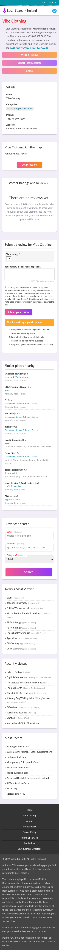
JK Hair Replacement (21, 712)
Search (29, 572)
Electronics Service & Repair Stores (21, 403)
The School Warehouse (26, 632)
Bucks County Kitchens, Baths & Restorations (29, 751)
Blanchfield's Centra (26, 693)
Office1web (23, 707)
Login (43, 2)
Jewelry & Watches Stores (17, 377)
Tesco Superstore (13, 470)
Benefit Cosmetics (13, 440)
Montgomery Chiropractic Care (22, 762)
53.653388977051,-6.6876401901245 (29, 47)
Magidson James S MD (18, 767)
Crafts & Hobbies (13, 486)
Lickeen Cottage (19, 672)
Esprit (17, 597)
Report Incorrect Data (29, 63)
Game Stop (10, 453)
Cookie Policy (29, 832)
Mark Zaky (12, 788)
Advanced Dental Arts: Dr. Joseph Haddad (28, 777)
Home (29, 809)
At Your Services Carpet (18, 783)
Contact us (29, 843)
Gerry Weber (21, 648)
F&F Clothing (21, 622)
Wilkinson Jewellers (14, 374)
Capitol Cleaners (29, 677)
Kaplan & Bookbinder (17, 772)
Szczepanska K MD (16, 793)
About (29, 821)
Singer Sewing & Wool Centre (19, 483)
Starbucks (18, 717)
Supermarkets (11, 473)
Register (52, 2)
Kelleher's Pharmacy (23, 602)
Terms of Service (29, 837)
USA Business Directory (29, 848)
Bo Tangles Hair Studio (18, 746)
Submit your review (18, 312)
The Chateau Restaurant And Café (30, 682)
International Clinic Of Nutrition (23, 723)
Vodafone (9, 413)
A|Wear (8, 496)
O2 (6, 400)
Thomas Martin (26, 687)
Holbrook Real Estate (17, 757)
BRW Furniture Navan (16, 387)
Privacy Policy (30, 826)
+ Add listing (29, 815)
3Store (8, 427)
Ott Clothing (21, 643)
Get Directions (29, 164)
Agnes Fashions (22, 638)
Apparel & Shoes (24, 108)
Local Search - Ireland (22, 10)
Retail (10, 108)
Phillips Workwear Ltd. (26, 608)
